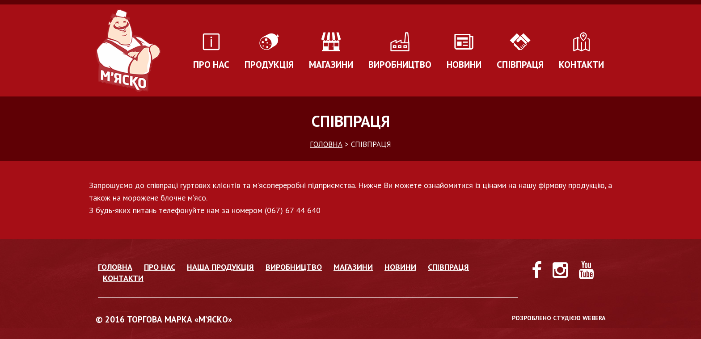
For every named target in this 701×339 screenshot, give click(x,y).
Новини (464, 65)
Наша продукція (220, 267)
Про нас (211, 65)
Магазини (331, 65)
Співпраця (520, 65)
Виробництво (399, 65)
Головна (115, 267)
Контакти (581, 65)
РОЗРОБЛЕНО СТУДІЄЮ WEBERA (558, 318)
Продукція (269, 65)
